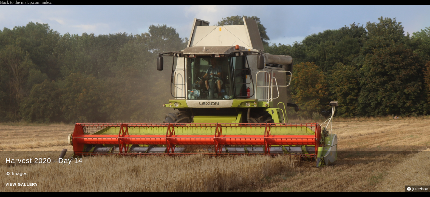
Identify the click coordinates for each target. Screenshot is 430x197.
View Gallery (21, 184)
